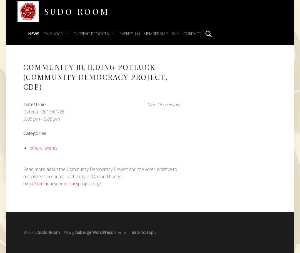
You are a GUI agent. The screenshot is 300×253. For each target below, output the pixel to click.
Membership (156, 33)
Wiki (175, 33)
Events (129, 33)
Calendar (56, 33)
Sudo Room (76, 11)
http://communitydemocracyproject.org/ (62, 184)
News (33, 33)
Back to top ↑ (143, 232)
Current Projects (94, 33)
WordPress (102, 232)
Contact (192, 33)
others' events (43, 148)
